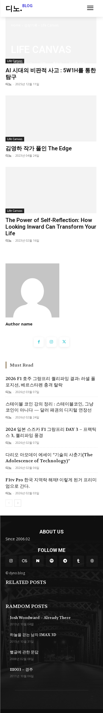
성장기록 (30, 25)
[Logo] (18, 9)
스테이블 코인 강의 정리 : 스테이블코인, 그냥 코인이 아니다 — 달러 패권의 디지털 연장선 (49, 407)
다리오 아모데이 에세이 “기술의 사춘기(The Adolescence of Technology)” (49, 458)
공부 (42, 63)
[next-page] (17, 503)
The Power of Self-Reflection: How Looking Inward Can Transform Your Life (50, 227)
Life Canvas (15, 139)
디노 (8, 84)
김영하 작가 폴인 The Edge (38, 148)
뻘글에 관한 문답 (24, 652)
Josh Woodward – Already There (40, 617)
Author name (18, 324)
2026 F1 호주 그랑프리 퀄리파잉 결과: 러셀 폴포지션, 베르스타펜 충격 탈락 (50, 382)
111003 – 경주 (21, 669)
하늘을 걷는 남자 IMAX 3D (33, 634)
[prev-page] (8, 503)
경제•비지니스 (23, 63)
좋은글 (57, 63)
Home (16, 25)
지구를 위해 (77, 63)
